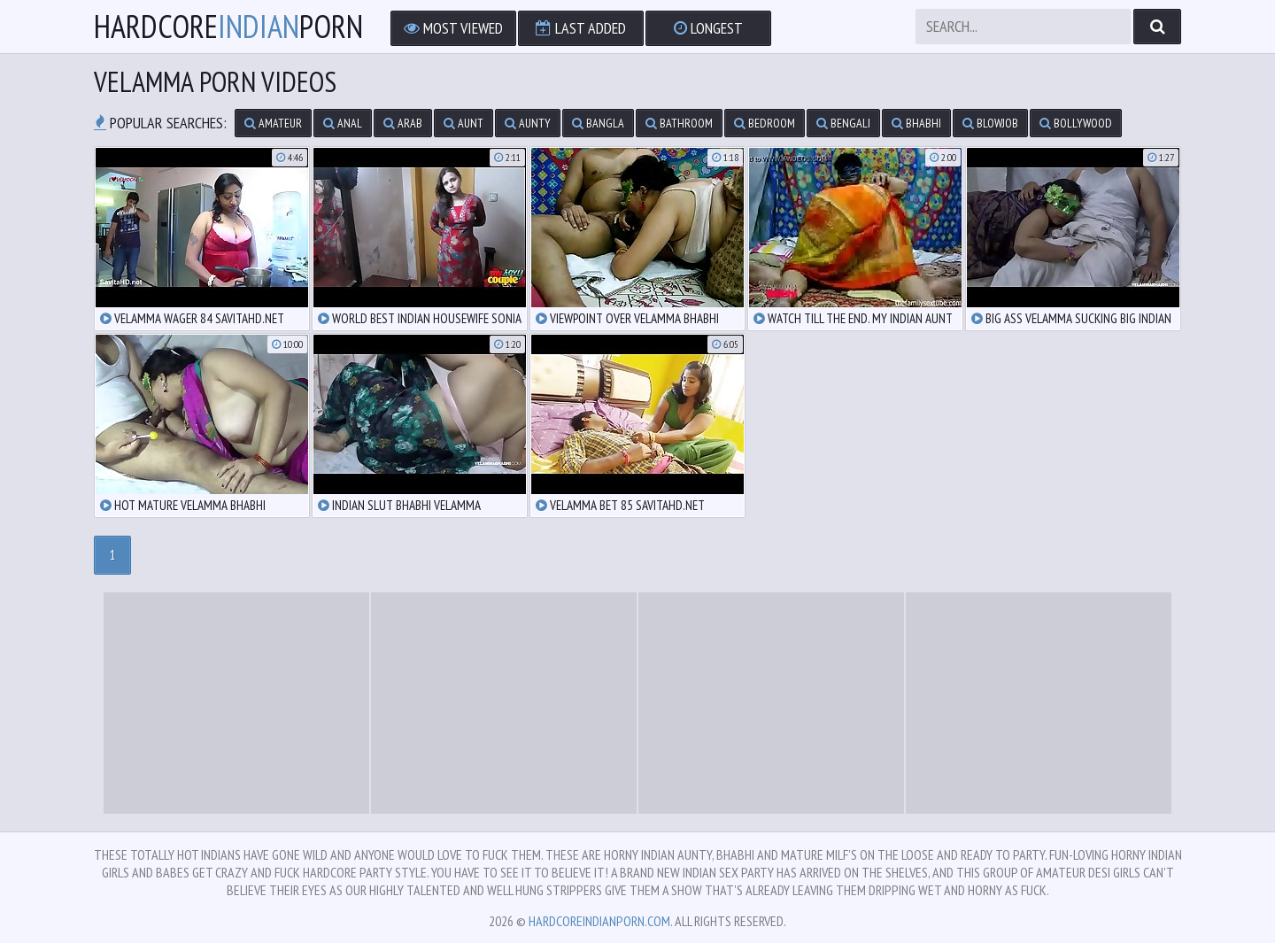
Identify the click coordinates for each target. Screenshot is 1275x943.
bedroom (764, 123)
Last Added (581, 28)
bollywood (1075, 123)
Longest (708, 28)
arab (402, 123)
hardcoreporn (228, 26)
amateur (273, 123)
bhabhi (916, 123)
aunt (463, 123)
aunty (528, 123)
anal (342, 123)
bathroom (679, 123)
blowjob (990, 123)
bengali (843, 123)
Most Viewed (453, 28)
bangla (598, 123)
